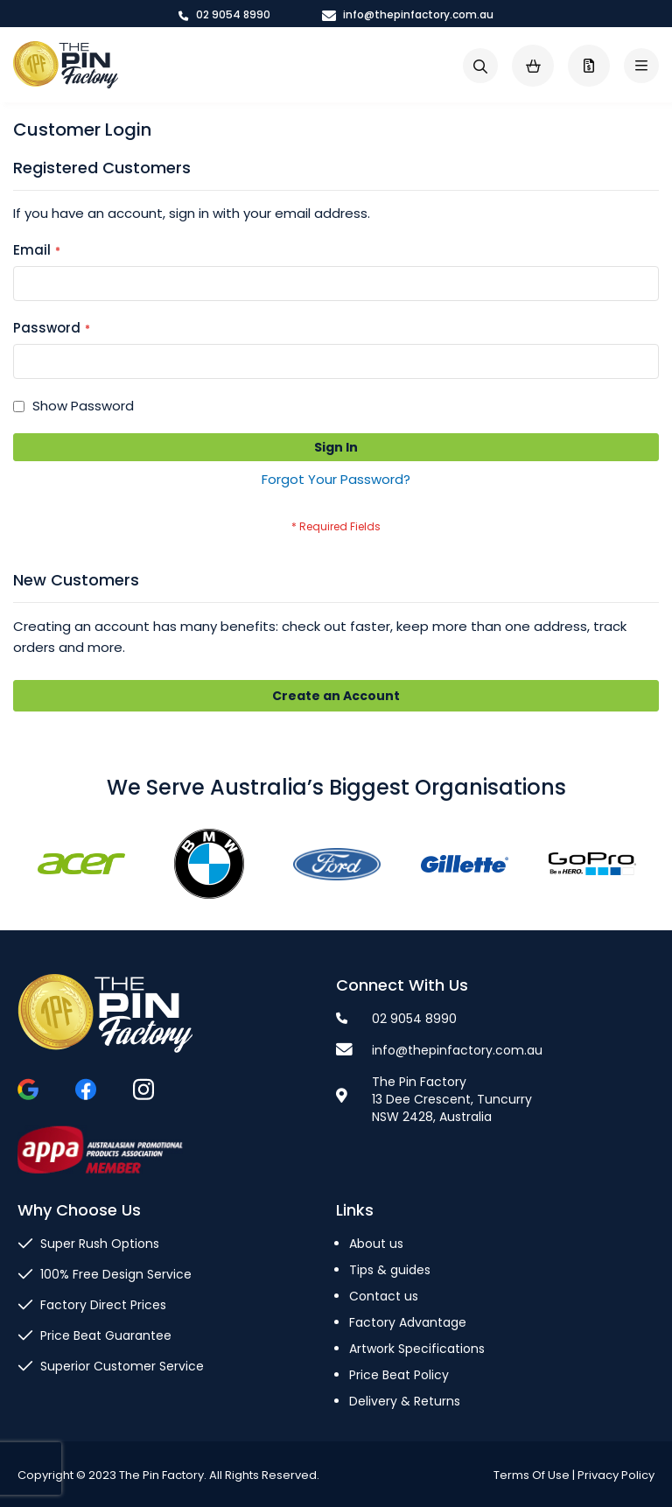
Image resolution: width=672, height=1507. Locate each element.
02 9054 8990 (224, 14)
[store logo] (65, 65)
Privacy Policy (616, 1475)
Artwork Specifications (417, 1348)
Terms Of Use (532, 1475)
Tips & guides (389, 1270)
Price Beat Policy (399, 1375)
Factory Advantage (407, 1322)
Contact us (383, 1296)
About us (376, 1243)
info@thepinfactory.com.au (408, 14)
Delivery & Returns (404, 1401)
